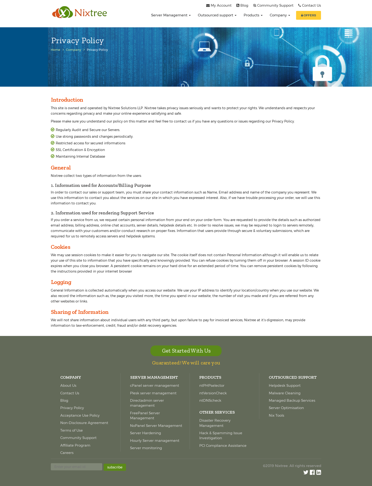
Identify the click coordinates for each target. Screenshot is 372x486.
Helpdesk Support (285, 385)
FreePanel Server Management (145, 415)
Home (55, 50)
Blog (244, 5)
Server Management (171, 15)
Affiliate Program (75, 445)
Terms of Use (71, 430)
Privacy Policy (72, 408)
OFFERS (308, 15)
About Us (68, 385)
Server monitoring (146, 448)
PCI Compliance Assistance (222, 445)
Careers (67, 452)
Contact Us (311, 5)
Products (253, 15)
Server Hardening (145, 433)
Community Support (275, 5)
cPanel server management (154, 385)
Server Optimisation (286, 408)
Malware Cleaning (285, 393)
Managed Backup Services (292, 400)
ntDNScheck (210, 400)
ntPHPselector (211, 385)
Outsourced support (217, 15)
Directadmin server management (147, 403)
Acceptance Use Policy (80, 415)
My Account (221, 5)
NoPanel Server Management (156, 425)
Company (280, 15)
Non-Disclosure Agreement (84, 422)
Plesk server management (153, 393)
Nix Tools (276, 415)
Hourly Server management (154, 440)
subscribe (114, 467)
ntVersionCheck (213, 393)
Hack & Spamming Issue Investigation (220, 435)
